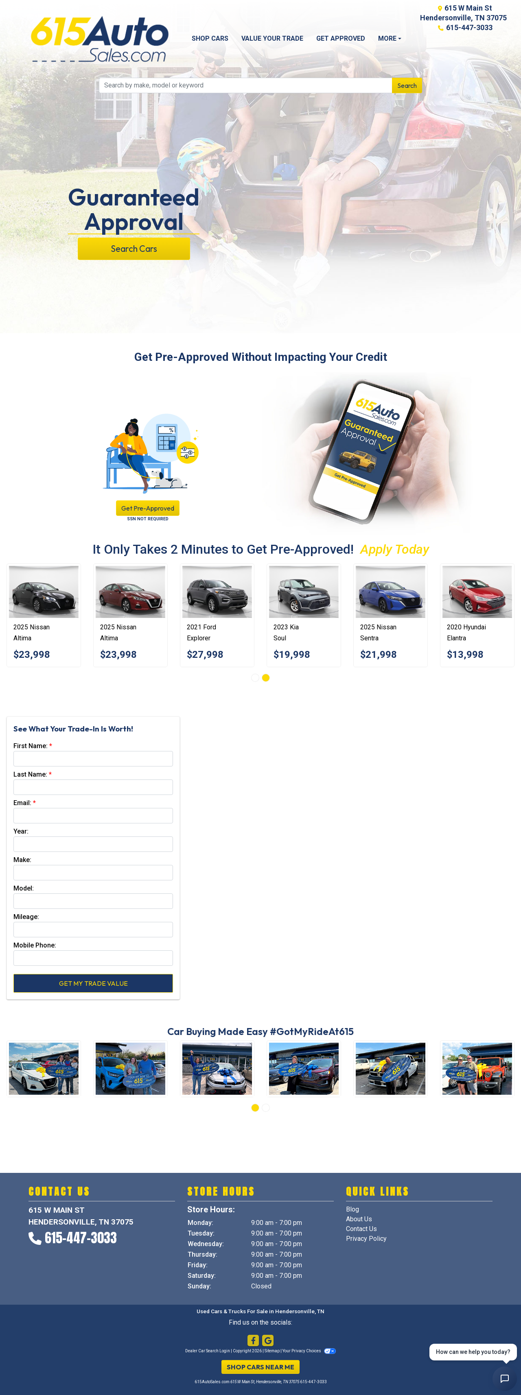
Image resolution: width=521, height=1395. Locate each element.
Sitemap (272, 1351)
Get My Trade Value (93, 983)
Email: (22, 803)
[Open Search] (245, 85)
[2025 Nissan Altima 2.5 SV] (44, 592)
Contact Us (361, 1229)
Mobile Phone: (34, 945)
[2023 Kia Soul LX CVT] (304, 592)
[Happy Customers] (44, 1069)
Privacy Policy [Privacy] (366, 1238)
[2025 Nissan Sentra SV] (390, 592)
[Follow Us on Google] (268, 1341)
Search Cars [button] (134, 248)
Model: (23, 888)
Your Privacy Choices (308, 1351)
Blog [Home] (352, 1209)
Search (407, 85)
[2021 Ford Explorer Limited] (217, 592)
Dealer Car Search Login (207, 1351)
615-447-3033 (469, 27)
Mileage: (26, 917)
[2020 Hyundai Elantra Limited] (477, 592)
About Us (359, 1219)
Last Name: (30, 774)
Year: (20, 831)
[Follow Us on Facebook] (253, 1341)
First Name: (30, 746)
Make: (22, 860)
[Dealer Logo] (99, 39)
